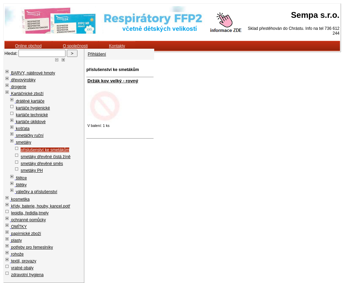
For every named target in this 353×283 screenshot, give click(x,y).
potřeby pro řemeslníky (32, 247)
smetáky (23, 142)
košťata (22, 128)
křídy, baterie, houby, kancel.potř (40, 206)
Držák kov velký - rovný (112, 80)
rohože (17, 254)
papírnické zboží (26, 233)
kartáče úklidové (31, 121)
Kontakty (117, 46)
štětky (21, 184)
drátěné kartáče (30, 101)
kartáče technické (32, 115)
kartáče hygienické (33, 108)
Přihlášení (97, 54)
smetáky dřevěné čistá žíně (45, 156)
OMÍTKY (19, 226)
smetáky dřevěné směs (42, 163)
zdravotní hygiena (27, 274)
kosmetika (20, 199)
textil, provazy (23, 261)
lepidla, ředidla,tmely (29, 213)
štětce (21, 178)
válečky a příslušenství (36, 191)
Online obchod (28, 46)
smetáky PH (32, 170)
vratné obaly (22, 268)
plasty (16, 240)
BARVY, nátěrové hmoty (33, 73)
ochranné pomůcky (28, 219)
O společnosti (75, 46)
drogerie (18, 86)
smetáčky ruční (30, 135)
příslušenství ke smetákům (45, 150)
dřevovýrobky (23, 80)
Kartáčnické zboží (27, 93)
